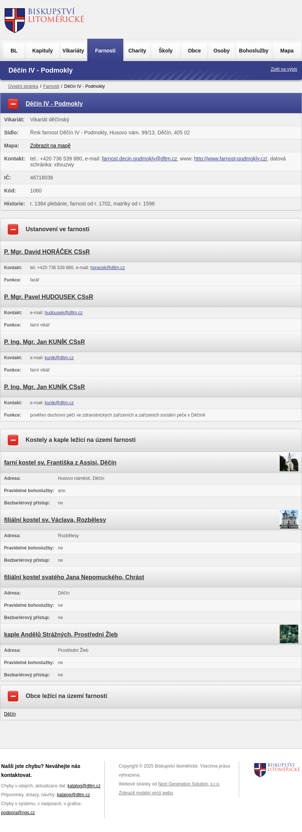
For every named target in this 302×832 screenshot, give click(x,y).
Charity (137, 51)
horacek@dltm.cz (107, 267)
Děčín (10, 714)
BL (13, 51)
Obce (194, 51)
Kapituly (42, 51)
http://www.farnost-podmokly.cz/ (230, 159)
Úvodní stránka (23, 86)
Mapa (287, 51)
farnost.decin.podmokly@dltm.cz (139, 159)
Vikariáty (73, 51)
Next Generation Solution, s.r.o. (189, 784)
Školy (165, 51)
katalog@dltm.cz (84, 785)
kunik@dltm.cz (59, 357)
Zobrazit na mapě (50, 146)
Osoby (222, 51)
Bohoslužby (253, 51)
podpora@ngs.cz (18, 812)
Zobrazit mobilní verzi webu (146, 793)
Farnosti (105, 51)
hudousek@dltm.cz (63, 312)
